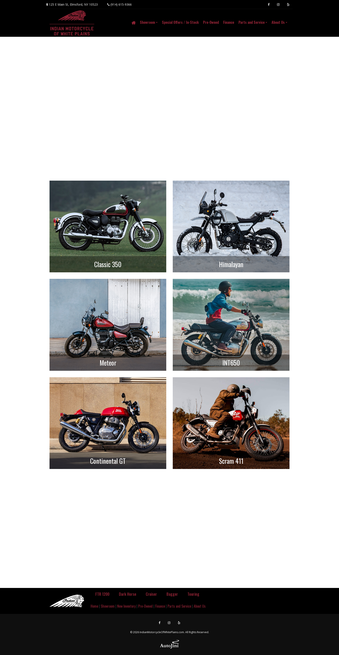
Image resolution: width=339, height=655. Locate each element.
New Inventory (126, 606)
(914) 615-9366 (121, 4)
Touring (193, 594)
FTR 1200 (102, 594)
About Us (200, 606)
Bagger (172, 594)
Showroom (108, 606)
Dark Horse (127, 594)
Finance (160, 606)
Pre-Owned (145, 606)
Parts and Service (179, 606)
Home (94, 606)
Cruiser (151, 594)
